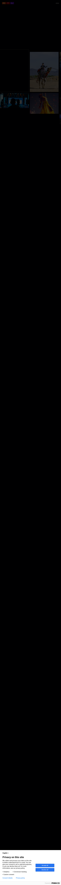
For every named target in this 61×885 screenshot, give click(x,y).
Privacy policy (20, 878)
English (6, 853)
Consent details (8, 878)
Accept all (45, 865)
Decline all (45, 870)
